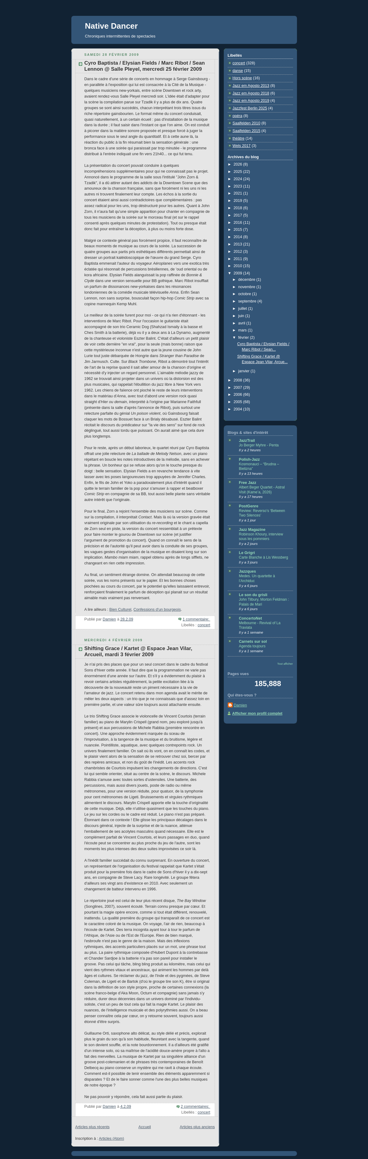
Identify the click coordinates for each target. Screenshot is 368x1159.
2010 (238, 266)
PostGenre (249, 506)
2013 (238, 244)
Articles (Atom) (111, 1138)
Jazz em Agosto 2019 (251, 100)
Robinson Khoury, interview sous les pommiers (261, 536)
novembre (247, 287)
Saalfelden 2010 (246, 123)
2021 (238, 193)
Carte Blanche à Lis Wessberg (263, 557)
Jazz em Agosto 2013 (251, 86)
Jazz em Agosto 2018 (251, 93)
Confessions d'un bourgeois (157, 609)
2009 (238, 273)
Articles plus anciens (197, 1127)
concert (204, 625)
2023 (238, 186)
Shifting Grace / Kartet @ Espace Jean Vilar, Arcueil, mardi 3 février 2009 (138, 651)
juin (241, 316)
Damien (240, 705)
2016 (238, 222)
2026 (238, 164)
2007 (238, 387)
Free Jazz (247, 483)
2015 (238, 229)
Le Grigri (247, 553)
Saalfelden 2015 (246, 131)
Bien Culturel (120, 609)
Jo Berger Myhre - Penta (259, 445)
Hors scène (242, 78)
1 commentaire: (196, 619)
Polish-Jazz (249, 459)
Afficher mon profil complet (257, 713)
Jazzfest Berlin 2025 (250, 108)
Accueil (144, 1127)
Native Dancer (111, 25)
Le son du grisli (253, 595)
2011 (238, 259)
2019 (238, 201)
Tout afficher (285, 663)
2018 (238, 208)
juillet (243, 308)
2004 (238, 409)
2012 (238, 251)
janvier (244, 371)
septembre (247, 301)
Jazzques (247, 571)
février (244, 337)
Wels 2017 (242, 146)
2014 (238, 237)
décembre (247, 279)
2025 (238, 172)
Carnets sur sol (253, 641)
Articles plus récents (92, 1127)
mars (243, 330)
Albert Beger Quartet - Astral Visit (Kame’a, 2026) (262, 489)
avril (242, 323)
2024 (238, 179)
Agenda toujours (252, 646)
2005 (238, 402)
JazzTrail (247, 440)
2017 (238, 215)
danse (238, 71)
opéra (237, 116)
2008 (238, 380)
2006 (238, 394)
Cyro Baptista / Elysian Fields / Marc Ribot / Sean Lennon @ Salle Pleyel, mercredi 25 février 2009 (144, 66)
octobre (245, 294)
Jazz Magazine (252, 530)
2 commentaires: (195, 1106)
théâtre (239, 138)
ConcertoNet (250, 618)
